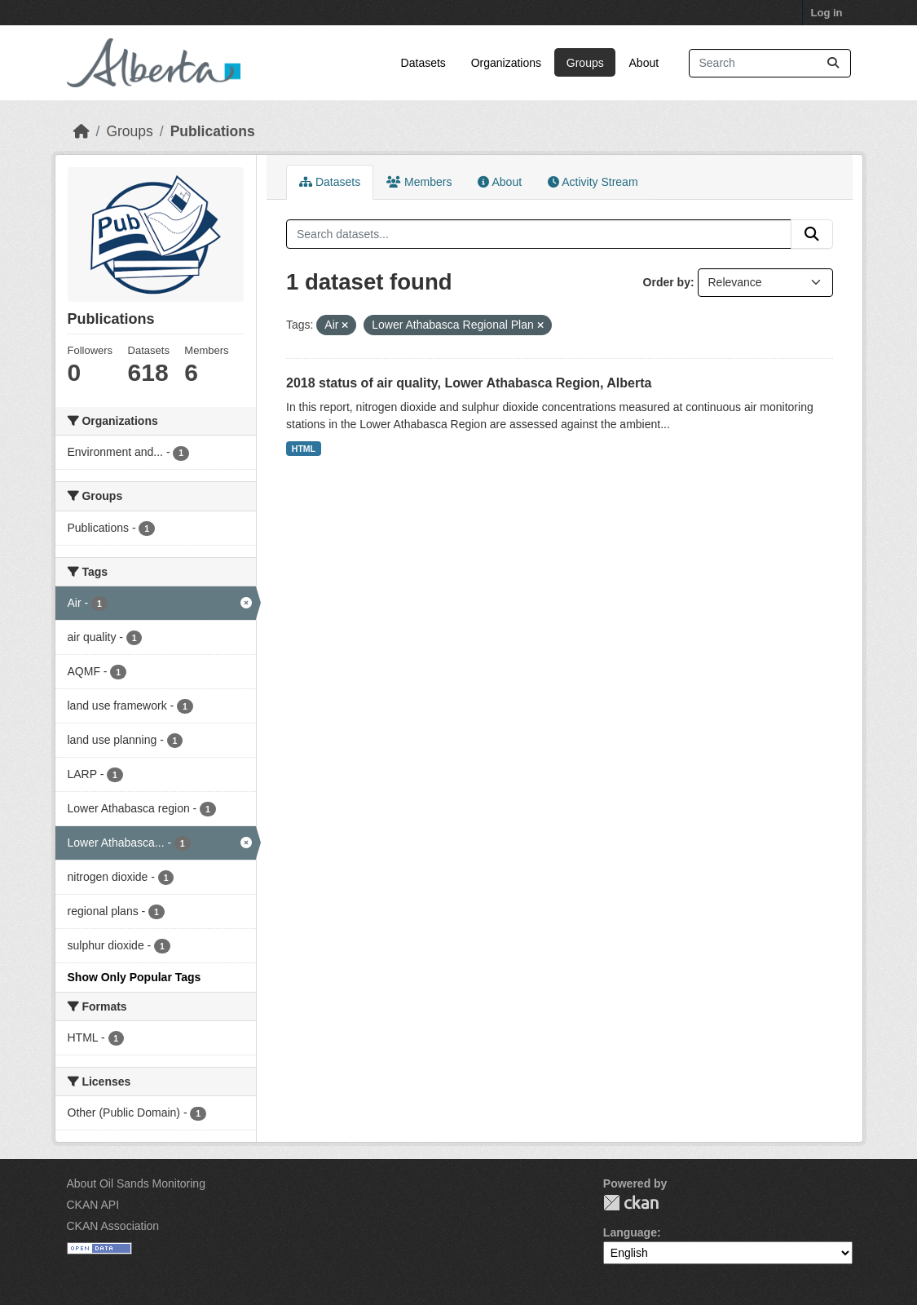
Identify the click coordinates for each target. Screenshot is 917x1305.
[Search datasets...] (770, 63)
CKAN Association (113, 1225)
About (644, 62)
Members (419, 181)
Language (630, 1232)
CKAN (631, 1202)
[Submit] (833, 63)
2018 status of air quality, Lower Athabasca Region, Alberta (468, 383)
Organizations (506, 62)
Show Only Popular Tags (134, 977)
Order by (666, 282)
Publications (212, 131)
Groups (585, 62)
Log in (827, 13)
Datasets (423, 62)
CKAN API (93, 1204)
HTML (303, 448)
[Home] (81, 131)
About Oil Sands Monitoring (136, 1183)
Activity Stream (592, 181)
